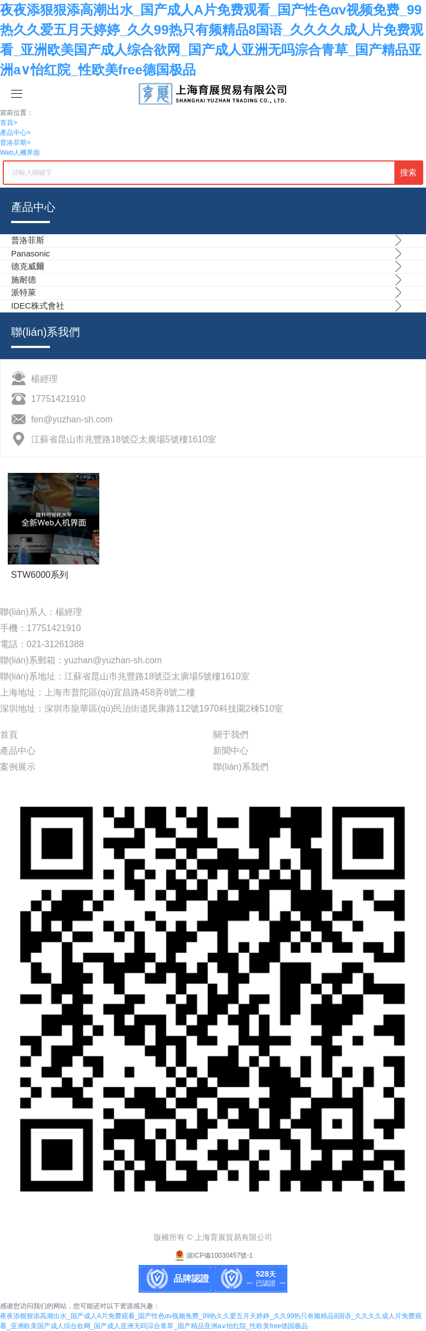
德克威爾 (27, 266)
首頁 (8, 123)
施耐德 (23, 279)
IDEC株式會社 (37, 305)
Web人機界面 (20, 153)
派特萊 (23, 292)
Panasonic (30, 253)
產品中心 (15, 133)
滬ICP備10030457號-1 (213, 1255)
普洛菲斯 (15, 143)
